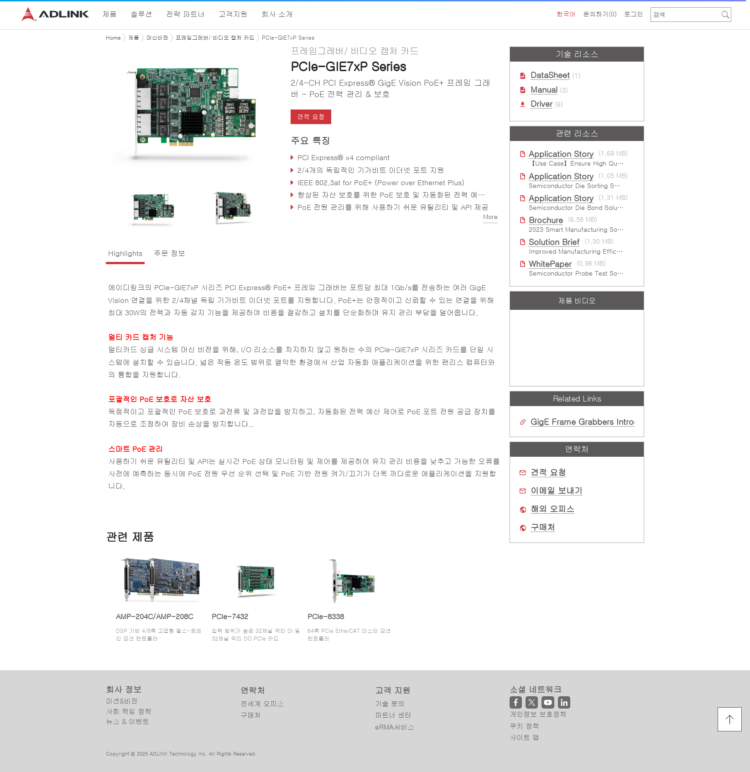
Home (113, 38)
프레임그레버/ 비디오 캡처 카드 (215, 38)
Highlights (125, 253)
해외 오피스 (552, 509)
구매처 (543, 527)
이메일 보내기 (557, 491)
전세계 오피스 (262, 703)
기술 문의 (390, 703)
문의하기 (600, 14)
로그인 (633, 14)
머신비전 (157, 38)
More (490, 217)
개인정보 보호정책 (538, 714)
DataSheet (550, 75)
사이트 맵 (524, 737)
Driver (541, 104)
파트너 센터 (393, 715)
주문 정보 (169, 253)
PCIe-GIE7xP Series (288, 38)
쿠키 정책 (524, 726)
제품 (133, 38)
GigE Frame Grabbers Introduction (596, 422)
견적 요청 (311, 117)
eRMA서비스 (394, 727)
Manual (544, 90)
